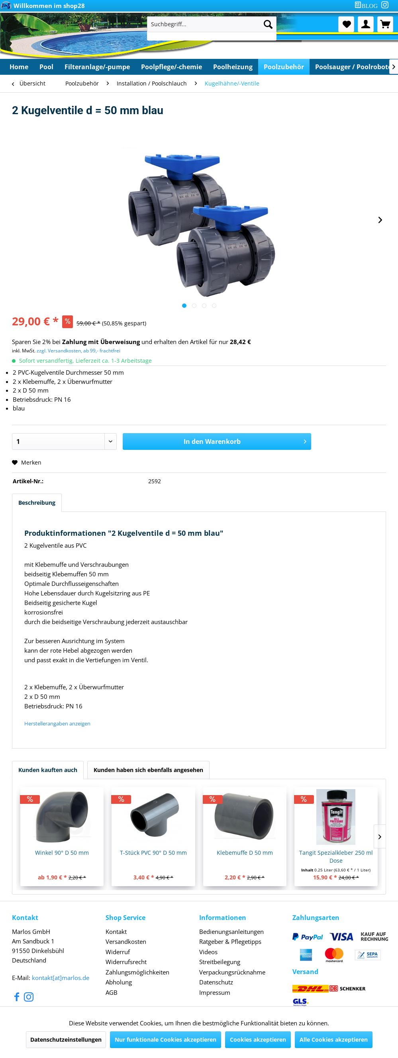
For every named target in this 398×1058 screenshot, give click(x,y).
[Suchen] (268, 24)
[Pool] (46, 67)
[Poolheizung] (233, 67)
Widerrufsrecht (126, 962)
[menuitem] (367, 6)
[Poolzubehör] (284, 67)
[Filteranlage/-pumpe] (97, 67)
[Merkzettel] (346, 24)
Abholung (119, 982)
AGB (112, 992)
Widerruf (118, 952)
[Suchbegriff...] (211, 24)
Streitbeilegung (219, 962)
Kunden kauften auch (47, 770)
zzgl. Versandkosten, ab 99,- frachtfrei (78, 350)
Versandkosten (126, 941)
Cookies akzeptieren (258, 1039)
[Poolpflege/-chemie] (171, 67)
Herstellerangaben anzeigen (57, 723)
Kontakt (116, 931)
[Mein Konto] (366, 24)
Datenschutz (216, 982)
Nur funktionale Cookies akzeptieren (165, 1039)
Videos (208, 952)
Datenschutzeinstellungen (66, 1039)
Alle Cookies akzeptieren (334, 1039)
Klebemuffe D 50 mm (321, 852)
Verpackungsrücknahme (232, 972)
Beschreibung (36, 502)
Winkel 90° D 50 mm (77, 852)
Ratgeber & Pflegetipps (230, 941)
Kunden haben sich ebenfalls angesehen (148, 770)
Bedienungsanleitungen (231, 931)
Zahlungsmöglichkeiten (137, 972)
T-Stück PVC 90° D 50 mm (198, 852)
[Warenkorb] (385, 24)
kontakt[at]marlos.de (60, 978)
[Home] (19, 67)
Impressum (214, 992)
